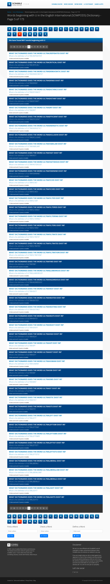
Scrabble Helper (57, 4)
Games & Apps (99, 4)
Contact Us (10, 580)
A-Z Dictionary (88, 4)
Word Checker (68, 4)
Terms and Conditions (19, 580)
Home (9, 12)
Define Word (78, 4)
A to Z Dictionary (18, 12)
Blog (34, 580)
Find (10, 536)
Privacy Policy (29, 580)
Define (77, 536)
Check (44, 536)
